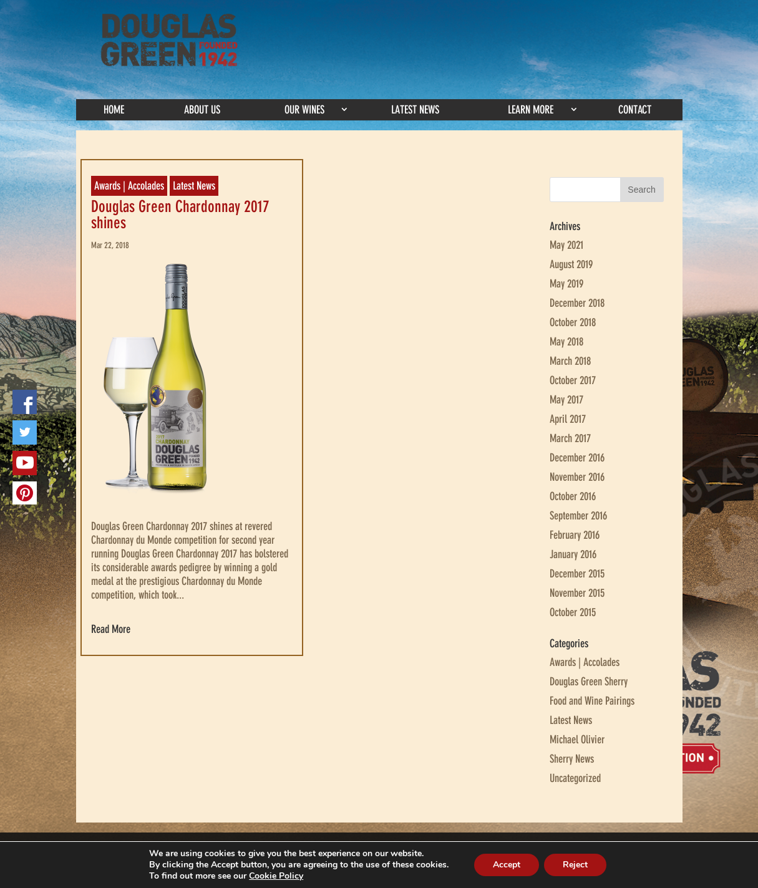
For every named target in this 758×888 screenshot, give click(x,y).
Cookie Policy (276, 876)
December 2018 (577, 303)
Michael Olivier (577, 739)
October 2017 (573, 380)
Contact (634, 110)
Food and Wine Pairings (592, 701)
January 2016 (573, 554)
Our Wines (304, 110)
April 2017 (568, 419)
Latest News (415, 110)
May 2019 (566, 284)
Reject (575, 865)
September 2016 (578, 516)
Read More (110, 629)
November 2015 (577, 593)
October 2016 (573, 496)
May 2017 (566, 400)
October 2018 (573, 322)
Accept (506, 865)
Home (114, 110)
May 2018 (566, 342)
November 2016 (577, 477)
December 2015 (577, 574)
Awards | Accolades (129, 186)
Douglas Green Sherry (589, 681)
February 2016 (575, 535)
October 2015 (573, 612)
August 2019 (571, 264)
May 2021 (566, 245)
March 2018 (570, 361)
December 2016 (577, 458)
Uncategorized (575, 778)
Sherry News (572, 759)
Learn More (530, 110)
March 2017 (570, 438)
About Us (202, 110)
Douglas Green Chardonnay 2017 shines (180, 215)
